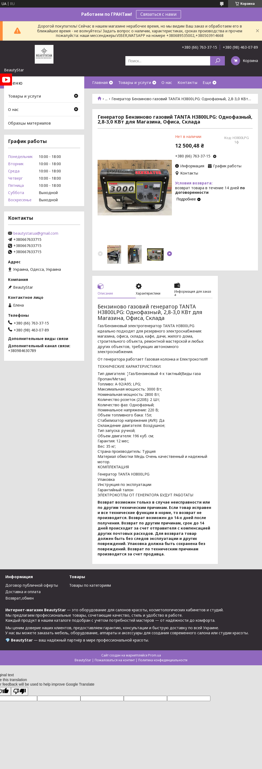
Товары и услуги (134, 82)
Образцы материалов (29, 123)
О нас (166, 82)
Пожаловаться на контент (115, 660)
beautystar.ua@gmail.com (35, 233)
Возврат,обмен (19, 598)
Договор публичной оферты (31, 585)
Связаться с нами (158, 14)
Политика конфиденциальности (162, 660)
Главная (100, 82)
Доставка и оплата (23, 591)
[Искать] (217, 60)
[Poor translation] (19, 691)
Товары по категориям (90, 585)
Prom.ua (154, 655)
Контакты (187, 82)
